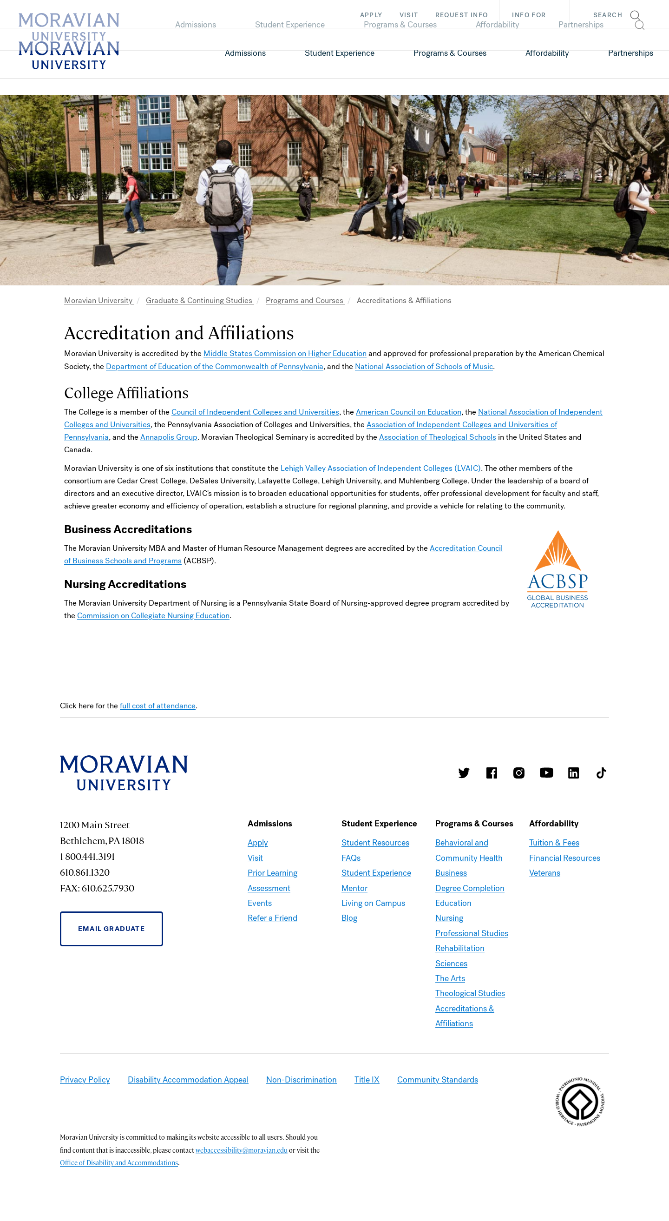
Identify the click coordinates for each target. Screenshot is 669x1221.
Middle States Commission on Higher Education (285, 353)
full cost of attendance (158, 705)
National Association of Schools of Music (424, 366)
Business (451, 872)
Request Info (461, 15)
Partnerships (630, 53)
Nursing (449, 918)
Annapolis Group (168, 437)
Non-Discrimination (301, 1079)
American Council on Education (408, 412)
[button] (619, 14)
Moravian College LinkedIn (574, 773)
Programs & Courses (449, 53)
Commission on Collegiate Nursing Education (153, 615)
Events (260, 903)
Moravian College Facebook (491, 773)
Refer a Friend (272, 918)
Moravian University (99, 300)
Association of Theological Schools (437, 437)
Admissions (245, 53)
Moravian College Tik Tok (601, 773)
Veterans (544, 872)
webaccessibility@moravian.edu (242, 1150)
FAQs (351, 858)
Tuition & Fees (554, 842)
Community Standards (437, 1079)
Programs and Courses (305, 300)
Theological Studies (470, 993)
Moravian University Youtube (546, 773)
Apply (371, 15)
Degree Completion (470, 888)
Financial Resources (564, 858)
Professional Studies (471, 933)
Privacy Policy (85, 1079)
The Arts (450, 978)
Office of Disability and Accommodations (119, 1162)
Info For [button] (538, 15)
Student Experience (339, 53)
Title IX (367, 1079)
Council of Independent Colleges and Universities (255, 412)
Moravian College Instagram (519, 773)
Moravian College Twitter (464, 773)
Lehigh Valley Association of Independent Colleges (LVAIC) (381, 468)
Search (608, 15)
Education (453, 903)
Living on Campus (373, 903)
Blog (349, 918)
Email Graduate (111, 928)
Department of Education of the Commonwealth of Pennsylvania (214, 366)
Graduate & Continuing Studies (200, 300)
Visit (409, 15)
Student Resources (375, 842)
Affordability (547, 53)
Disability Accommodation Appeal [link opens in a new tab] (188, 1079)
